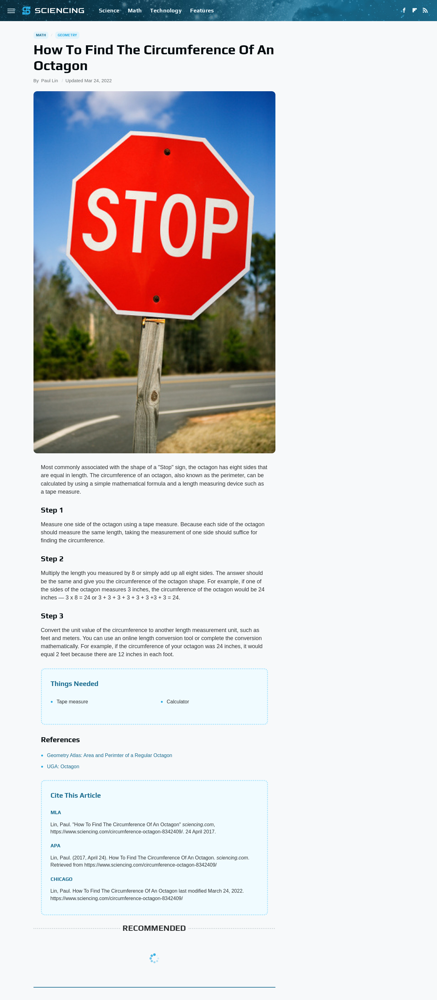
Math (135, 10)
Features (202, 10)
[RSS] (425, 10)
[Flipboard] (414, 10)
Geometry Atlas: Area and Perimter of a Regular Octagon (109, 755)
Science (109, 10)
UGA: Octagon (63, 766)
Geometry (67, 35)
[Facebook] (404, 10)
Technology (166, 10)
